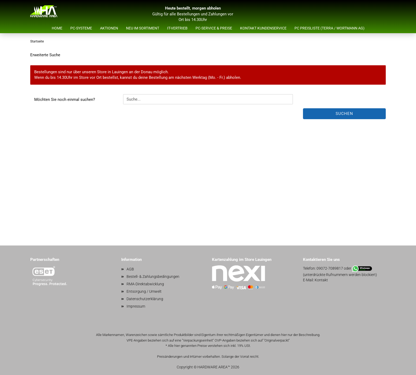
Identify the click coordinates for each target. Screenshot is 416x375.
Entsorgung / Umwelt (144, 291)
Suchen (344, 113)
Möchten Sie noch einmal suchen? (64, 99)
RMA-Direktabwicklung (145, 284)
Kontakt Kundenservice (263, 28)
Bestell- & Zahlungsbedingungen (153, 276)
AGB (130, 269)
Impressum (136, 306)
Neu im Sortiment (142, 28)
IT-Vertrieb (177, 28)
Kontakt (321, 280)
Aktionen (109, 28)
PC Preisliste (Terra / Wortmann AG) (329, 28)
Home (57, 28)
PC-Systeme (81, 28)
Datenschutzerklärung (145, 299)
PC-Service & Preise (214, 28)
